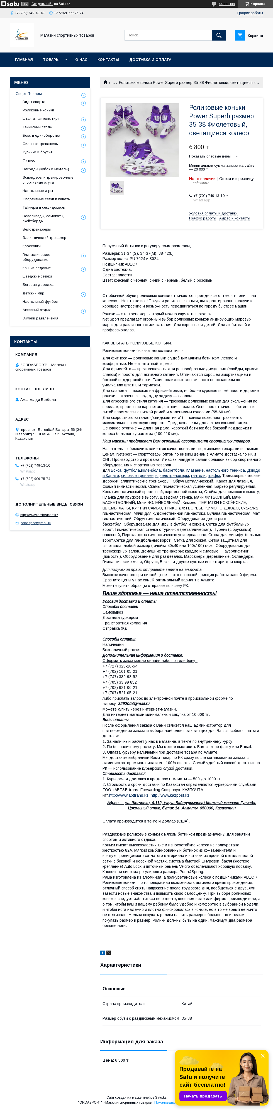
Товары (51, 60)
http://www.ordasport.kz (39, 515)
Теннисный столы (37, 127)
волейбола (151, 470)
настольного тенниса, (226, 470)
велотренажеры (174, 475)
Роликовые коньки (38, 110)
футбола (132, 470)
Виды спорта (34, 102)
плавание (195, 470)
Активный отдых (37, 310)
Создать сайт (42, 4)
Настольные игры (38, 191)
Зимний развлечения (40, 318)
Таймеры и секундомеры (44, 207)
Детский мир (33, 293)
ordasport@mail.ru (36, 523)
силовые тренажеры (140, 475)
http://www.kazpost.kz (170, 795)
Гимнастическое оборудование (36, 257)
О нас (81, 60)
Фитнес (29, 160)
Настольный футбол (40, 301)
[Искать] (219, 35)
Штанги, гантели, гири (41, 118)
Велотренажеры (37, 229)
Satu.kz (161, 1097)
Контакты (108, 60)
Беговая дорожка (38, 284)
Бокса (116, 470)
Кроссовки (32, 246)
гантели (198, 475)
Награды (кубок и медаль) (46, 169)
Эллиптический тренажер (44, 238)
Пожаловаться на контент (174, 1102)
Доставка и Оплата (150, 60)
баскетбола (173, 470)
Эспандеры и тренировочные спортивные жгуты (48, 179)
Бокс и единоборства (41, 135)
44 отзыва (227, 4)
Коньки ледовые (37, 268)
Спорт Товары (29, 93)
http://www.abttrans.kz (128, 795)
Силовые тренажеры (40, 144)
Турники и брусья (38, 152)
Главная (24, 60)
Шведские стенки (37, 276)
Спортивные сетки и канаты (46, 199)
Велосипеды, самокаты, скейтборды (43, 218)
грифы (214, 475)
